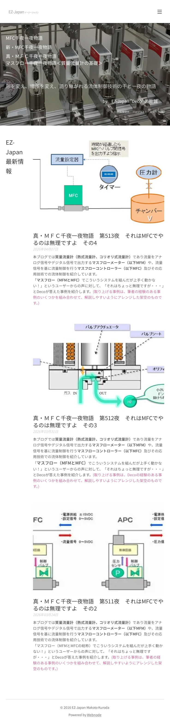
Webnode (94, 714)
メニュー (160, 11)
